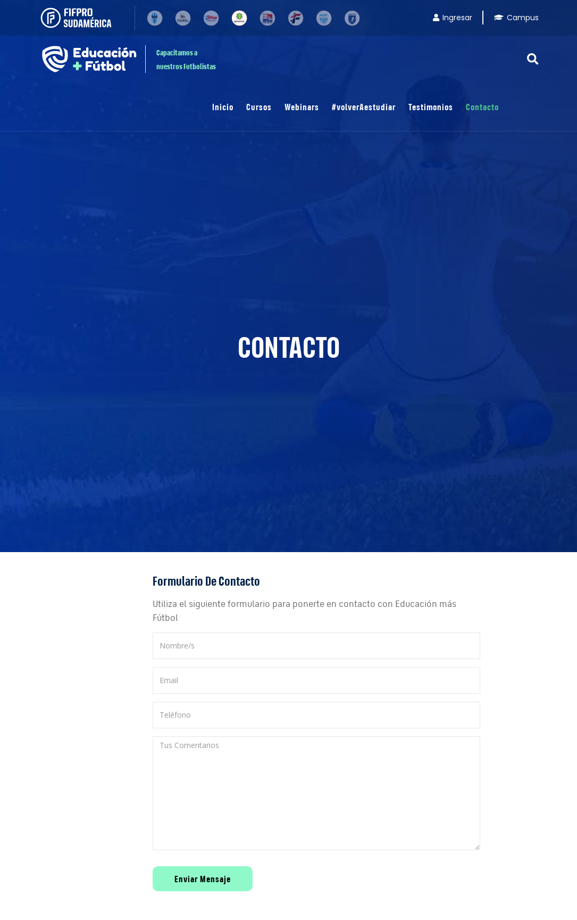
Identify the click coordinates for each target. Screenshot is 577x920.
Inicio (222, 106)
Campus (516, 17)
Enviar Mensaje (202, 878)
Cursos (259, 106)
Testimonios (430, 106)
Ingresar (452, 17)
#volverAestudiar (364, 106)
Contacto (482, 106)
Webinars (302, 106)
